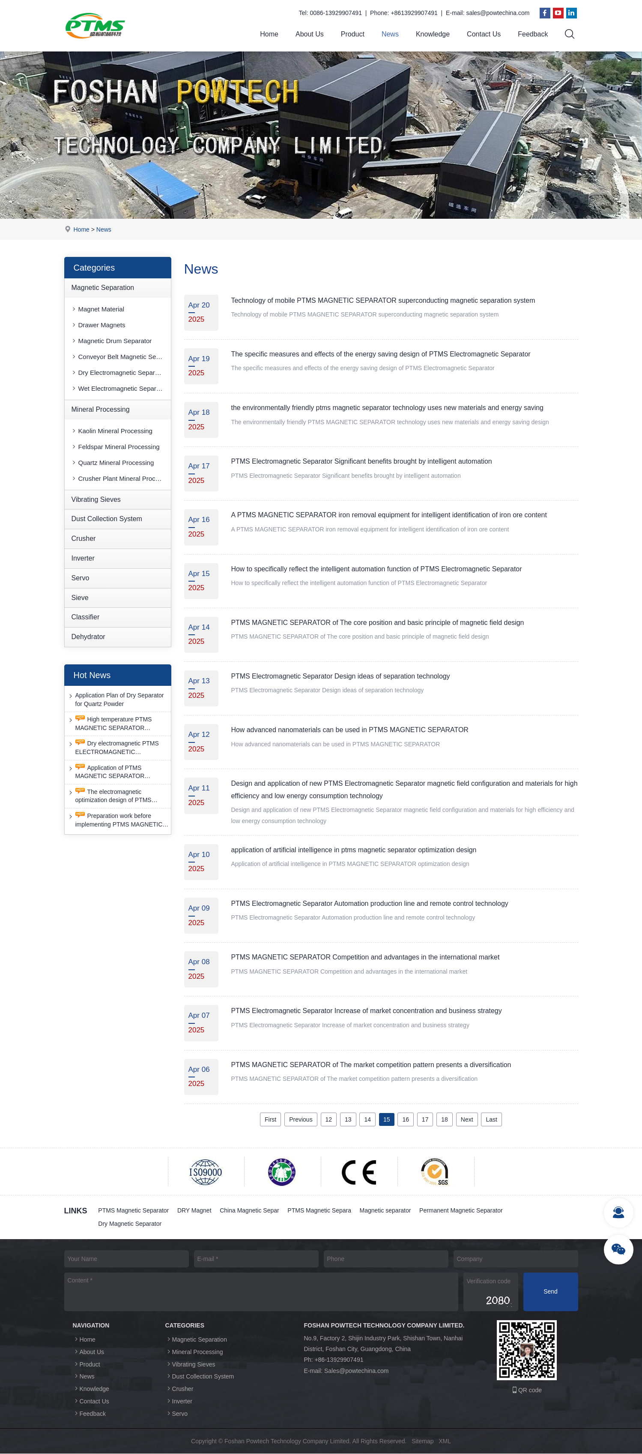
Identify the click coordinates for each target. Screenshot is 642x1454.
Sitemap (422, 1441)
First (270, 1119)
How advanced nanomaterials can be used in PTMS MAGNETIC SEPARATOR (350, 729)
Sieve (80, 597)
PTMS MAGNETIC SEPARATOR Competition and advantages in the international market (366, 957)
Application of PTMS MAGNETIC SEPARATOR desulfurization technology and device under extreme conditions (114, 772)
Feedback (533, 34)
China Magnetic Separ (250, 1210)
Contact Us (484, 34)
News (390, 34)
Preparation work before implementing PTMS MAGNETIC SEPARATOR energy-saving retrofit (118, 820)
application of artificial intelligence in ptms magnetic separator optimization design (354, 850)
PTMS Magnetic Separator (134, 1210)
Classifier (86, 617)
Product (352, 34)
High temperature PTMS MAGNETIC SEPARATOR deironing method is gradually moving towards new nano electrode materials (110, 723)
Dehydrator (88, 636)
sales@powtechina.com (497, 12)
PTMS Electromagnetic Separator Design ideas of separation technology (341, 676)
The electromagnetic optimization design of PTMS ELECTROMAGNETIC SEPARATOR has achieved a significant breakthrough (110, 796)
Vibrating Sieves (96, 499)
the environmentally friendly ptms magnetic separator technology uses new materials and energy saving (388, 407)
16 (405, 1119)
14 (367, 1119)
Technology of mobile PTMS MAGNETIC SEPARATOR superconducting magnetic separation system (384, 300)
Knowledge (433, 34)
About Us (310, 34)
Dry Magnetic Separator (130, 1224)
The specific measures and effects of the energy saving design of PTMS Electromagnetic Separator (381, 354)
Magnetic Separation (103, 287)
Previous (300, 1119)
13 (348, 1119)
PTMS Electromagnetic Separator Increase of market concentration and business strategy (367, 1011)
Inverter (83, 558)
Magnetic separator (386, 1210)
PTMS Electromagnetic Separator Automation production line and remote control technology (370, 904)
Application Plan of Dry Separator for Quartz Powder (115, 699)
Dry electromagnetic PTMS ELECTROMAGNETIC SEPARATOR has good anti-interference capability (113, 748)
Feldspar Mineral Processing (115, 446)
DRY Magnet (194, 1210)
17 (425, 1119)
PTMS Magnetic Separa (320, 1210)
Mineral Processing (101, 409)
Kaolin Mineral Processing (111, 430)
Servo (81, 578)
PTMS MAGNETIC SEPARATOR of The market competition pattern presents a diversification (372, 1064)
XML (445, 1441)
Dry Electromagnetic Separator (118, 372)
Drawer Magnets (98, 325)
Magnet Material (98, 309)
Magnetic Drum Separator (111, 340)
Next (467, 1119)
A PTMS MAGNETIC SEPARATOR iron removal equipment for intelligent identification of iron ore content (390, 515)
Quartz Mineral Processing (112, 462)
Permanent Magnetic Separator (462, 1210)
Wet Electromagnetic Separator (119, 388)
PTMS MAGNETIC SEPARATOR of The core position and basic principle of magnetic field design (378, 622)
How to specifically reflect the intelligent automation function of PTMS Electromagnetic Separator (377, 569)
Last (491, 1119)
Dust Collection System (107, 519)
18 (444, 1119)
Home (269, 34)
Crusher (84, 538)
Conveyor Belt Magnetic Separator (121, 356)
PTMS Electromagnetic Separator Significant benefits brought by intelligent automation (362, 461)
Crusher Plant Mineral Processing (121, 478)
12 (328, 1119)
